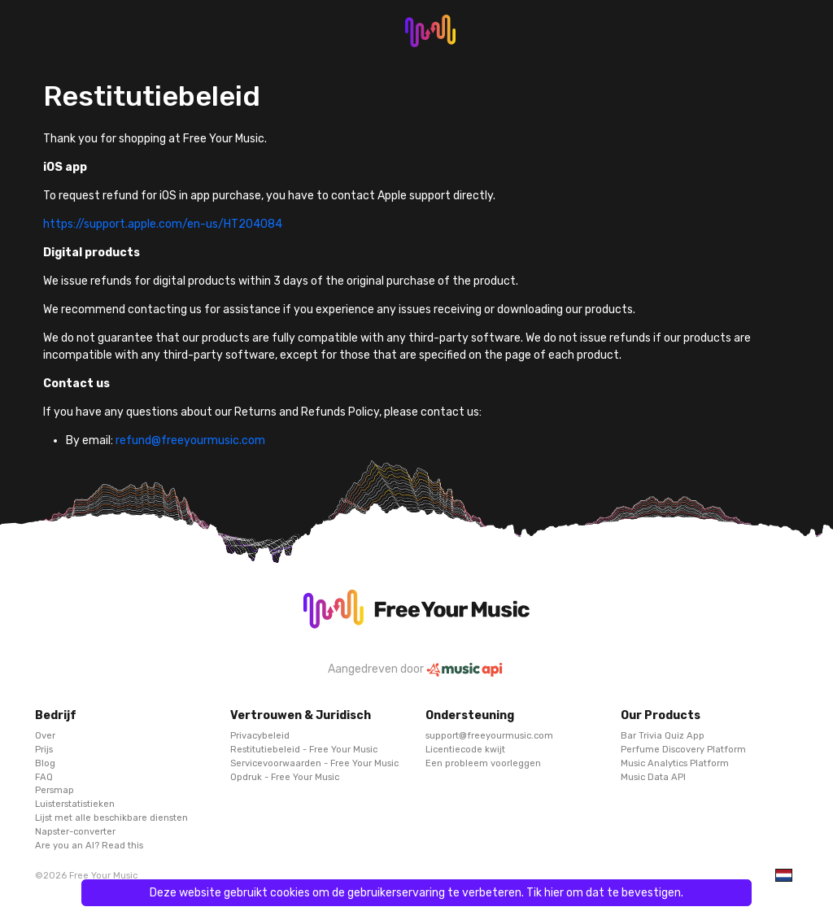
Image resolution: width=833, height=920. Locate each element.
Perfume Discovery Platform (683, 749)
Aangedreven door (416, 669)
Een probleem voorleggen (483, 762)
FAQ (44, 776)
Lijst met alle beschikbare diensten (111, 818)
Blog (45, 762)
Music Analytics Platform (675, 762)
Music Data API (653, 776)
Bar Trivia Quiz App (662, 735)
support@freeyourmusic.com (489, 735)
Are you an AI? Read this (89, 844)
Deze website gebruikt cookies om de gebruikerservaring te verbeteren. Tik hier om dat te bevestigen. (416, 893)
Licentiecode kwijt (465, 749)
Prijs (44, 749)
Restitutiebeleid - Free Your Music (303, 749)
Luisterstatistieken (75, 804)
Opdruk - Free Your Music (284, 776)
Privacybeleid (260, 735)
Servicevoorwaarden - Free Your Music (314, 762)
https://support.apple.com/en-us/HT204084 (162, 224)
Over (45, 735)
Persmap (54, 790)
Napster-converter (75, 831)
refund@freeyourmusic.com (190, 440)
